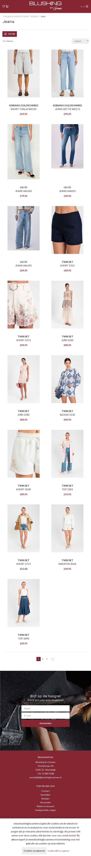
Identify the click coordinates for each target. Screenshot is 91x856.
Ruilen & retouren (45, 806)
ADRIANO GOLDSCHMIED (23, 105)
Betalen (45, 798)
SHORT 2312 (67, 265)
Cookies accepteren (34, 850)
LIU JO (23, 187)
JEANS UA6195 (23, 265)
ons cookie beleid (66, 835)
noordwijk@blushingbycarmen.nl (45, 777)
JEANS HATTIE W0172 (67, 109)
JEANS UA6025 (67, 190)
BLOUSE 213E (67, 414)
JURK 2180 (23, 414)
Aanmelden (45, 723)
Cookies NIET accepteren (58, 851)
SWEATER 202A (67, 563)
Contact (45, 791)
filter (9, 34)
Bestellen (45, 794)
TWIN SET (67, 261)
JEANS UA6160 (23, 190)
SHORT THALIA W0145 (24, 109)
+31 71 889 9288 (45, 773)
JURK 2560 (67, 340)
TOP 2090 (23, 638)
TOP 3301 (67, 489)
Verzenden (45, 802)
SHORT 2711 (23, 563)
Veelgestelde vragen (45, 810)
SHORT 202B (23, 489)
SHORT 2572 (23, 340)
